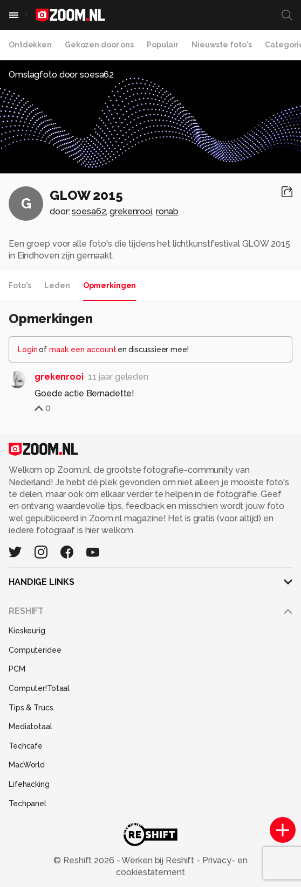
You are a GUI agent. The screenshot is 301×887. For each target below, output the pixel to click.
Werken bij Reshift (158, 860)
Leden (57, 285)
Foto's (20, 285)
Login (28, 349)
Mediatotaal (30, 726)
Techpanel (27, 803)
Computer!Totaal (39, 688)
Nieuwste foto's (221, 44)
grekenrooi (131, 211)
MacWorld (27, 764)
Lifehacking (29, 784)
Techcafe (26, 746)
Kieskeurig (27, 630)
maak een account (83, 349)
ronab (167, 211)
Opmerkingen (109, 285)
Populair (163, 44)
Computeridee (35, 650)
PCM (17, 669)
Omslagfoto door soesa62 (61, 74)
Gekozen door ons (99, 44)
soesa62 (89, 211)
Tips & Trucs (31, 707)
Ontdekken (30, 44)
